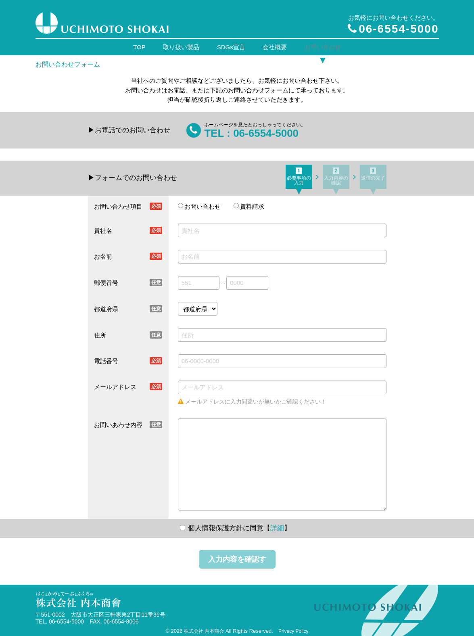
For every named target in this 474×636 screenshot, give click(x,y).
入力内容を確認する (237, 558)
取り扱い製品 (182, 45)
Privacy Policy (293, 627)
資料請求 (252, 203)
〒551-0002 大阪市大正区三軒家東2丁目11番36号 (100, 611)
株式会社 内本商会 (204, 627)
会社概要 (274, 45)
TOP (141, 45)
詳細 (277, 525)
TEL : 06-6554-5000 (251, 129)
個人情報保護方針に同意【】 (239, 525)
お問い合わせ (321, 45)
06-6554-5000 (393, 29)
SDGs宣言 (231, 45)
